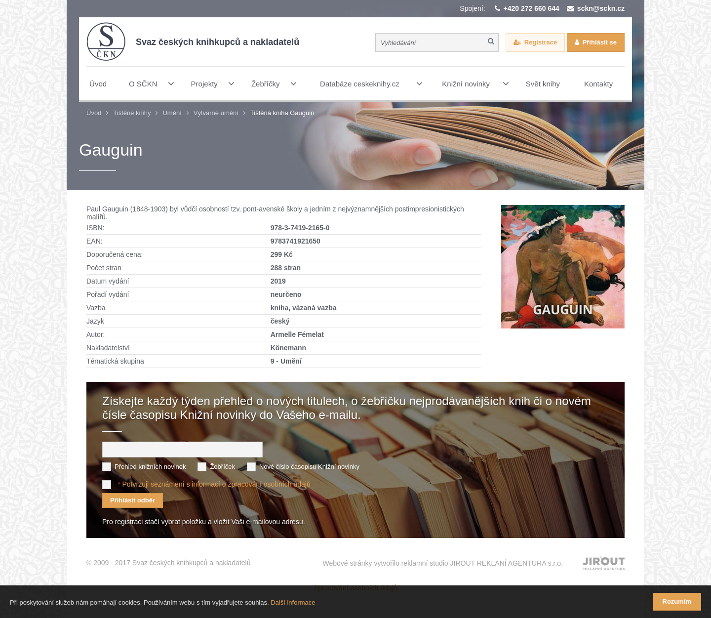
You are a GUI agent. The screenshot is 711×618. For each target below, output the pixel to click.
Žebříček (222, 466)
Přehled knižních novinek (150, 466)
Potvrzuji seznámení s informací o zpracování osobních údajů (216, 484)
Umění (171, 113)
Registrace (540, 42)
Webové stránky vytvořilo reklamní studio (442, 563)
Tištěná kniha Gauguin (282, 113)
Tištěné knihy (132, 113)
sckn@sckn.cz (601, 8)
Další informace (293, 602)
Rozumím (677, 601)
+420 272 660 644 (531, 8)
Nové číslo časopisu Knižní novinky (309, 466)
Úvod (93, 113)
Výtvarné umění (216, 113)
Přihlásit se (600, 42)
